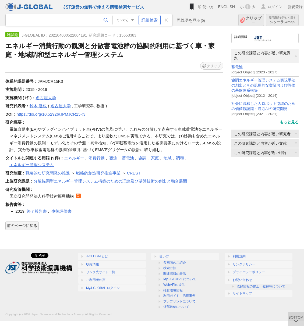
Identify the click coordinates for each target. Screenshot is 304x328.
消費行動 (97, 158)
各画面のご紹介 (174, 263)
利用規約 (239, 256)
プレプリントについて (179, 301)
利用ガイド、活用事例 (179, 296)
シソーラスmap (282, 20)
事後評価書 (61, 211)
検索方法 (169, 268)
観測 (113, 158)
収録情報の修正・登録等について (261, 286)
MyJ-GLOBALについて (179, 279)
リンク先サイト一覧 (100, 272)
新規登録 (295, 7)
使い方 (208, 7)
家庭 (155, 158)
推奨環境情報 (173, 290)
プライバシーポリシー (249, 272)
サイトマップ (242, 293)
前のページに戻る (22, 225)
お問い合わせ (242, 280)
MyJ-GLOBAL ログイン (103, 288)
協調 (142, 158)
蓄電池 (237, 67)
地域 (168, 158)
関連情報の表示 (174, 274)
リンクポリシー (244, 264)
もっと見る (289, 122)
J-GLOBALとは (97, 256)
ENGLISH (226, 7)
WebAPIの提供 (174, 285)
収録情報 (92, 264)
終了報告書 (37, 211)
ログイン (274, 7)
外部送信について (176, 307)
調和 (180, 158)
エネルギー (74, 158)
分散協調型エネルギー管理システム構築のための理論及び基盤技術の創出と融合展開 (110, 181)
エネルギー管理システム (31, 164)
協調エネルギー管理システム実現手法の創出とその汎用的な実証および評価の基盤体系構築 (263, 85)
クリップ (253, 20)
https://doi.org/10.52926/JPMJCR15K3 (51, 114)
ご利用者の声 (95, 280)
